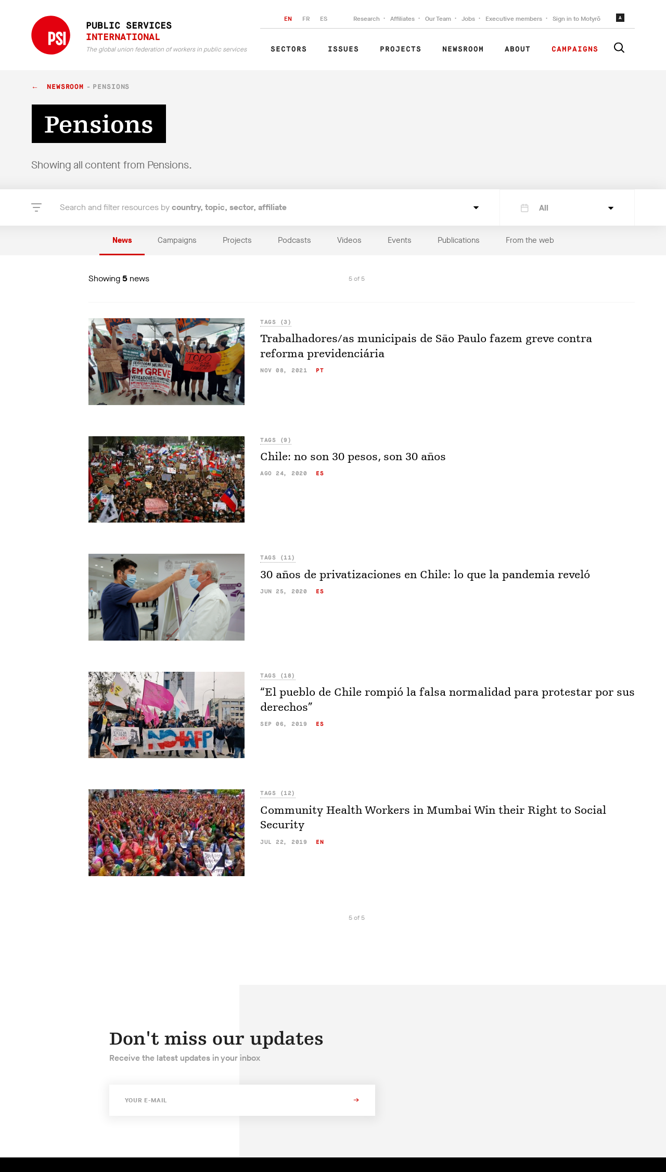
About (518, 49)
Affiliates (402, 19)
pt (320, 370)
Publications (459, 240)
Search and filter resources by (173, 207)
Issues (343, 49)
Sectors (289, 49)
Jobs (468, 19)
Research (366, 19)
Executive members (513, 19)
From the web (530, 240)
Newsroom (463, 49)
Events (400, 240)
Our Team (438, 19)
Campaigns (575, 49)
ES (323, 19)
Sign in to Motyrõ (576, 19)
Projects (400, 49)
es (320, 473)
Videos (349, 240)
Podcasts (294, 240)
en (320, 842)
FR (306, 19)
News (122, 240)
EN (288, 19)
